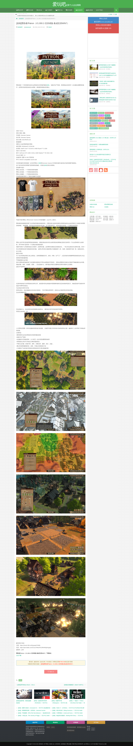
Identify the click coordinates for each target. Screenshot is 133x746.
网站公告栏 (103, 18)
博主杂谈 (29, 10)
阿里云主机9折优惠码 (103, 25)
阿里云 (48, 727)
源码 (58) (107, 115)
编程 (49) (101, 118)
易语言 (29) (105, 120)
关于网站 (46, 744)
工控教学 (48, 10)
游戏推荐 (79, 10)
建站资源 (89, 10)
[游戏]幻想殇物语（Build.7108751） (74, 685)
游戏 (48, 85)
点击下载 (18, 655)
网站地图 (69, 744)
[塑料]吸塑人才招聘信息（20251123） (100, 149)
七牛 (92, 744)
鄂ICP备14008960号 (77, 744)
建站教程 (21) (93, 128)
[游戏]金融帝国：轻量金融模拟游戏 (99, 144)
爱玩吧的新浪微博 (71, 727)
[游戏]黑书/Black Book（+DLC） (26, 685)
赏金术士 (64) (93, 115)
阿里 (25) (101, 123)
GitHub (39, 10)
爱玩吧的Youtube (81, 727)
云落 (105, 744)
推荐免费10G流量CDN (103, 28)
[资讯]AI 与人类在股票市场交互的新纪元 (100, 154)
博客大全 (92, 207)
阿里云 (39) (108, 118)
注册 (115, 14)
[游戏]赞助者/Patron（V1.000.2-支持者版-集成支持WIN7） (42, 23)
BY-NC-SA (62, 661)
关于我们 (99, 10)
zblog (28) (112, 120)
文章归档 (57, 744)
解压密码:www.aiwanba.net (103, 22)
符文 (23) (107, 123)
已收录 (50, 27)
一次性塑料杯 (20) (103, 128)
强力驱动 (95, 744)
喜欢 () (51, 671)
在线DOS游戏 (93, 204)
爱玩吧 (41, 744)
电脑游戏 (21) (101, 125)
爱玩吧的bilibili (70, 730)
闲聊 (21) (108, 125)
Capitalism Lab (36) (95, 120)
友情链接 (63, 744)
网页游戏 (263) (109, 113)
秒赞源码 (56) (93, 118)
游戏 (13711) (93, 113)
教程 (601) (101, 113)
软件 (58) (101, 115)
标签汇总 (51, 744)
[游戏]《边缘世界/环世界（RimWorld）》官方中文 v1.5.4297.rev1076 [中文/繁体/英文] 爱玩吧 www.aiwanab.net (103, 161)
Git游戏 (106, 207)
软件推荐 (69, 10)
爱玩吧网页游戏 (108, 204)
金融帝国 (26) (93, 123)
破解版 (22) (93, 125)
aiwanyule (28, 27)
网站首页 (19, 10)
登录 (111, 14)
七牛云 (53, 727)
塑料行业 (59, 10)
